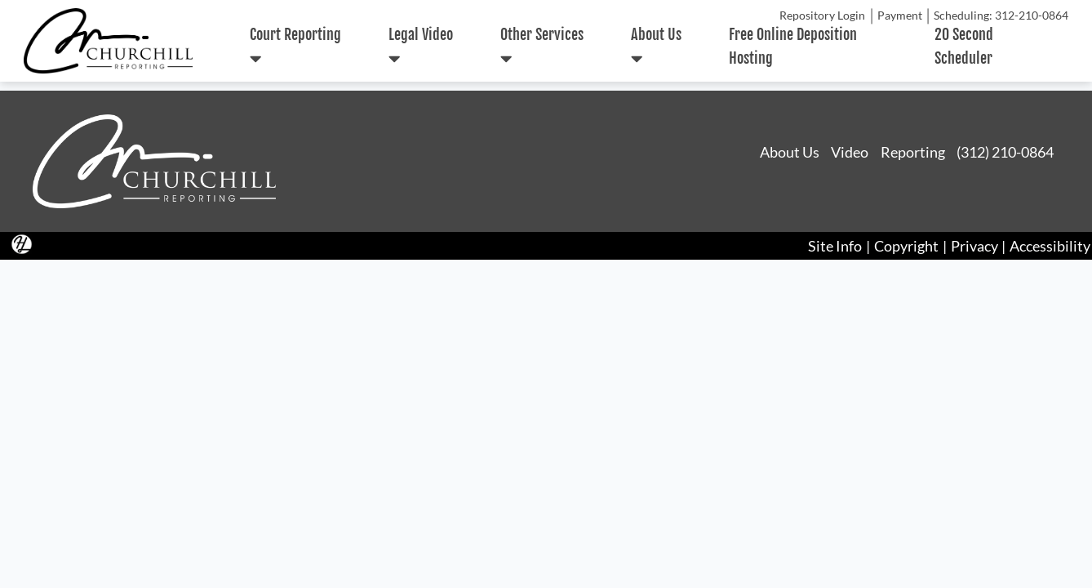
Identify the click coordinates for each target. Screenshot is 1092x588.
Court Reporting (295, 46)
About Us (656, 46)
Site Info (835, 246)
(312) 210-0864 (1005, 152)
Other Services (542, 46)
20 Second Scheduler (963, 46)
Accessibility (1050, 246)
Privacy (974, 246)
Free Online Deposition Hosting (793, 46)
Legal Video (420, 46)
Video (849, 152)
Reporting (913, 152)
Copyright (906, 246)
